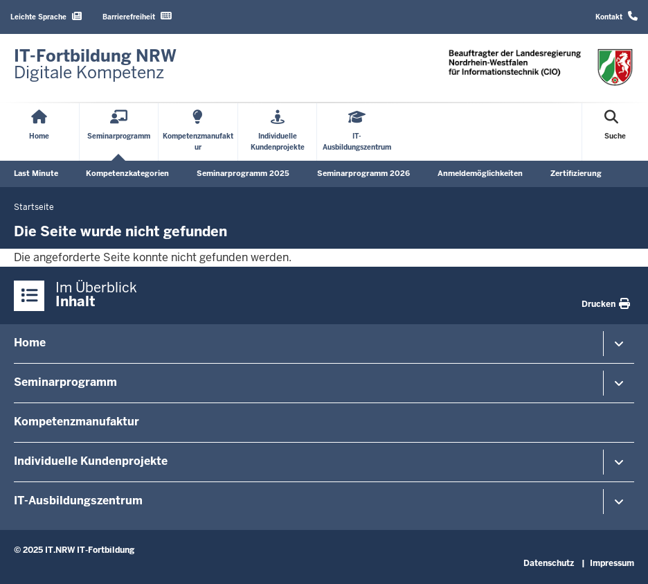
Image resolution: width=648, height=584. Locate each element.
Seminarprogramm (65, 382)
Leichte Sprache (46, 16)
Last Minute (36, 173)
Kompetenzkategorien (127, 173)
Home (30, 342)
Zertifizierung (576, 173)
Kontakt (616, 16)
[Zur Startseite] (95, 64)
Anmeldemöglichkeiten (480, 173)
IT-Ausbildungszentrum (78, 500)
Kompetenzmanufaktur (76, 421)
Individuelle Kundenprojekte (91, 461)
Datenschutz (548, 563)
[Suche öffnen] (615, 132)
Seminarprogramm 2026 (363, 173)
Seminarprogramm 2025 (243, 173)
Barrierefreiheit (137, 16)
